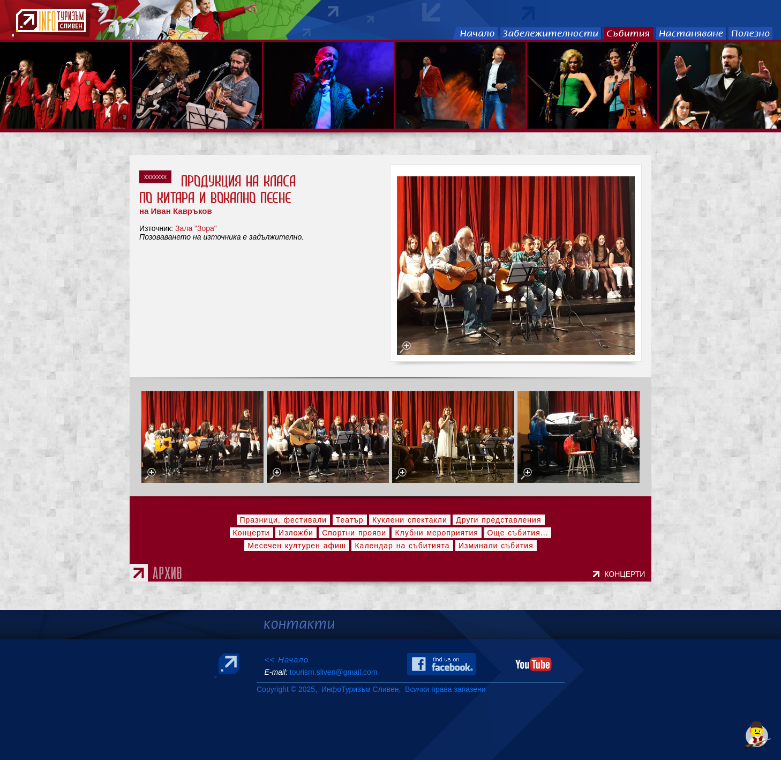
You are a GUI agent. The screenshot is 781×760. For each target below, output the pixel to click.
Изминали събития (496, 545)
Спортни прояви (354, 532)
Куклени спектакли (409, 520)
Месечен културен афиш (296, 545)
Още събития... (517, 532)
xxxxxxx (155, 177)
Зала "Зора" (196, 228)
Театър (350, 520)
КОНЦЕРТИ (626, 574)
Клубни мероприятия (436, 532)
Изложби (296, 532)
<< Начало (286, 659)
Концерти (251, 532)
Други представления (498, 520)
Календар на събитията (402, 545)
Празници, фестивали (283, 520)
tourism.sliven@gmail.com (333, 672)
